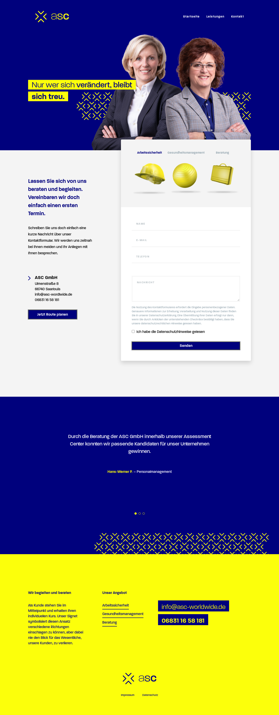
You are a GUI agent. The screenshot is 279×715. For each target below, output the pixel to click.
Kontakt (237, 16)
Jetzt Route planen (52, 314)
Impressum (127, 695)
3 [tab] (144, 513)
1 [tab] (135, 513)
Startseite (191, 16)
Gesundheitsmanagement (122, 614)
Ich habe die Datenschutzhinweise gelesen (168, 332)
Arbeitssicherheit (115, 605)
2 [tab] (139, 513)
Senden (186, 345)
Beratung (109, 622)
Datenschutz (150, 695)
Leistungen (215, 16)
